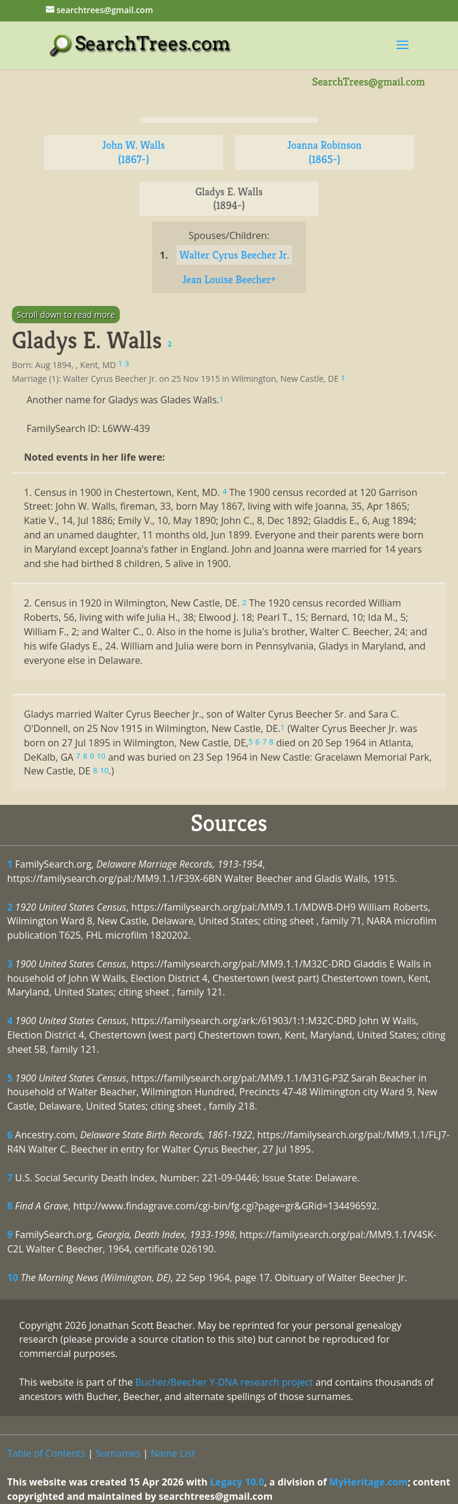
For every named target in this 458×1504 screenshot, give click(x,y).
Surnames (117, 1453)
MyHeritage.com (368, 1481)
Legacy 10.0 (237, 1481)
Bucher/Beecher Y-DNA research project (224, 1382)
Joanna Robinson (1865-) (324, 152)
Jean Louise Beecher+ (229, 279)
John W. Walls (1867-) (133, 152)
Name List (173, 1453)
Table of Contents (46, 1453)
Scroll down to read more (66, 314)
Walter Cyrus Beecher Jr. (234, 255)
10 (12, 1277)
